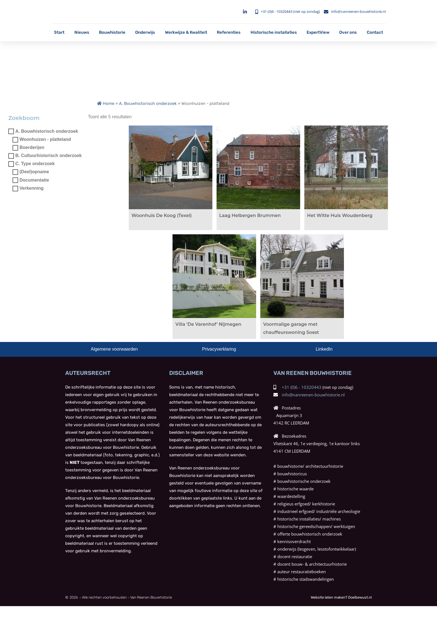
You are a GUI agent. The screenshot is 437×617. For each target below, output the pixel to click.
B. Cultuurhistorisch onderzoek (48, 155)
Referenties (229, 32)
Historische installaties (274, 32)
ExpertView (318, 32)
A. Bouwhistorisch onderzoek (148, 103)
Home (105, 103)
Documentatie (34, 180)
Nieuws (81, 32)
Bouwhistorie (112, 32)
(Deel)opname (34, 172)
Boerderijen (32, 147)
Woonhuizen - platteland (45, 139)
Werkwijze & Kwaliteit (186, 32)
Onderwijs (145, 32)
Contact (375, 32)
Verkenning (31, 188)
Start (59, 32)
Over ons (348, 32)
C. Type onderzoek (35, 164)
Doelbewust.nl (360, 608)
